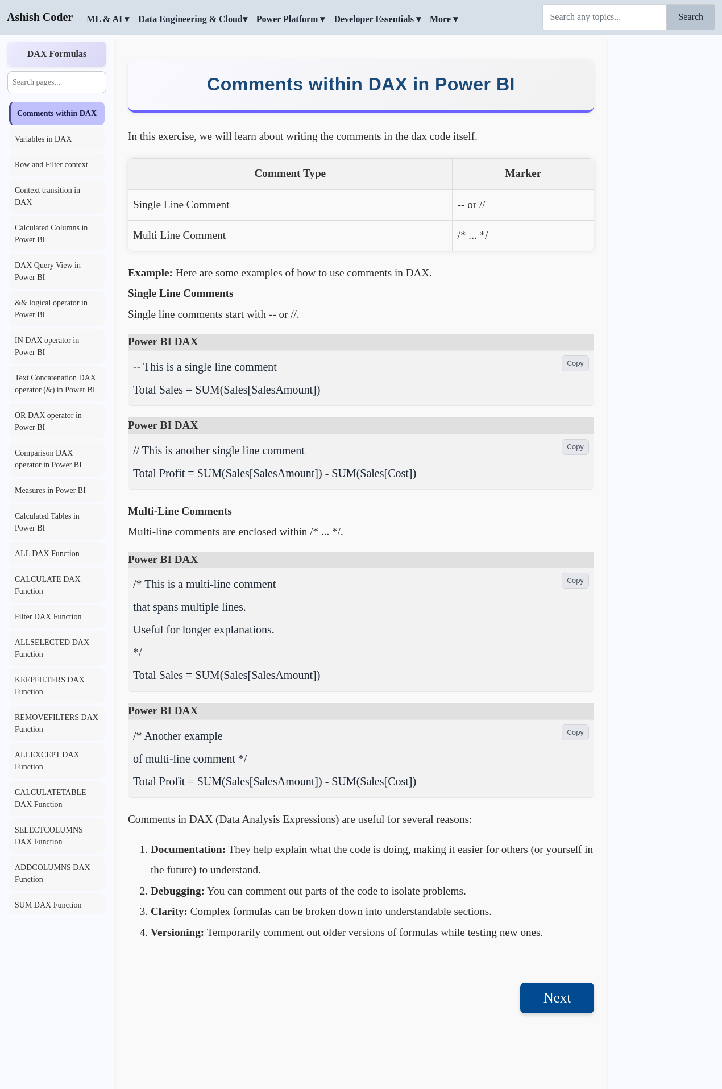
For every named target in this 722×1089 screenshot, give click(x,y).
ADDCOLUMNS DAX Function (52, 873)
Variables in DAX (43, 139)
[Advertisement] (665, 207)
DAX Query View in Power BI (48, 271)
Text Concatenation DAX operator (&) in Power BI (55, 384)
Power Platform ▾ (290, 19)
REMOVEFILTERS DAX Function (56, 723)
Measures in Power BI (50, 490)
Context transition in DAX (47, 196)
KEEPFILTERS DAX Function (50, 686)
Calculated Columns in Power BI (51, 233)
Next (557, 997)
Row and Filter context (51, 164)
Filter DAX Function (48, 616)
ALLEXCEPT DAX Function (47, 761)
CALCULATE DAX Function (48, 585)
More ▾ (444, 19)
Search (690, 17)
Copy (575, 363)
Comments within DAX (57, 113)
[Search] (604, 17)
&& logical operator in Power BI (51, 309)
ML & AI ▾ (107, 19)
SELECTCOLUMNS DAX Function (49, 836)
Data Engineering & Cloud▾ (192, 19)
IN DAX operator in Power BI (47, 346)
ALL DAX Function (47, 553)
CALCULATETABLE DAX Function (50, 798)
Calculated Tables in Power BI (47, 522)
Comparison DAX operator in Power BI (48, 459)
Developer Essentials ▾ (377, 19)
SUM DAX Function (48, 905)
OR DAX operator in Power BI (48, 421)
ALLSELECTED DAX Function (52, 648)
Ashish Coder (40, 17)
